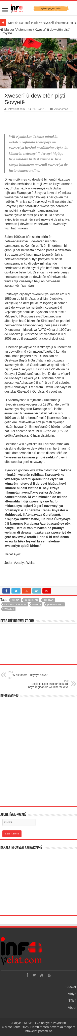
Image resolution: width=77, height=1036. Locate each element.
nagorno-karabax (15, 604)
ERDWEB (29, 1023)
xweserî (9, 609)
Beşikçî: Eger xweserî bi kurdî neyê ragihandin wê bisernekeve (48, 684)
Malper (7, 29)
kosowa (48, 600)
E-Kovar (70, 987)
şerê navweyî (55, 604)
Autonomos (24, 29)
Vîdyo (72, 994)
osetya (36, 604)
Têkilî (72, 1000)
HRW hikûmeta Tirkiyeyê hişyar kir (29, 675)
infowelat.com (16, 108)
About (72, 1007)
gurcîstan (31, 600)
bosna (15, 600)
